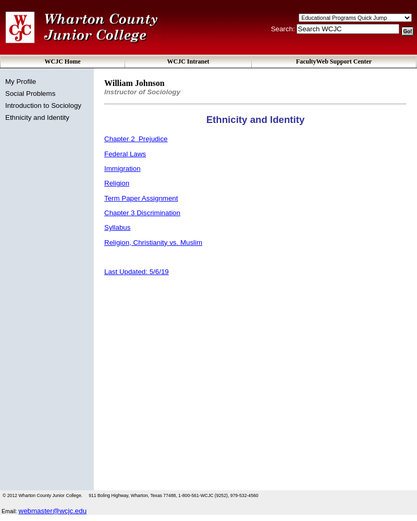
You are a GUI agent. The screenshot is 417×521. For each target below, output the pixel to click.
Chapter (136, 139)
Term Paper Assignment (141, 198)
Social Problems (30, 93)
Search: (284, 29)
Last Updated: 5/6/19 (136, 272)
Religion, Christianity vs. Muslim (153, 242)
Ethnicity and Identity (37, 117)
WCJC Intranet (188, 61)
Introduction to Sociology (43, 105)
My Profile (20, 81)
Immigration (122, 168)
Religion (116, 183)
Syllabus (117, 227)
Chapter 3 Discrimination (142, 213)
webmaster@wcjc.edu (53, 511)
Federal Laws (125, 154)
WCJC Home (63, 61)
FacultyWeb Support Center (334, 61)
